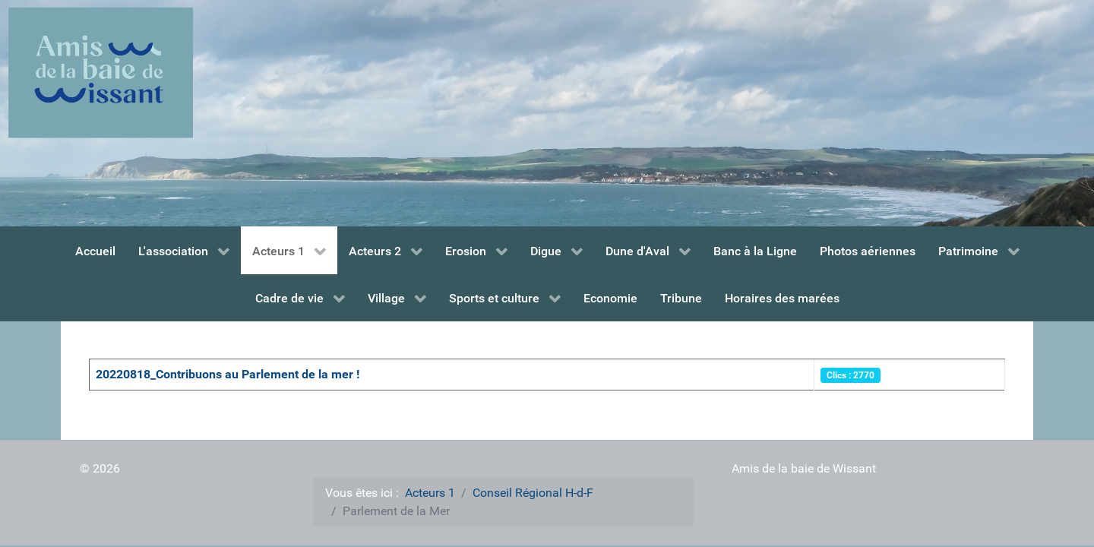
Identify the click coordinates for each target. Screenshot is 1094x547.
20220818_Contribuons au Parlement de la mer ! (227, 374)
